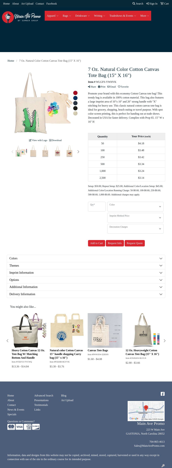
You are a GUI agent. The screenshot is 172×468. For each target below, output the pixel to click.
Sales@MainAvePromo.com (149, 445)
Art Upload (27, 3)
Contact (40, 3)
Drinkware (82, 16)
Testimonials (41, 404)
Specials (11, 414)
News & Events (15, 409)
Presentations (41, 400)
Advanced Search (43, 395)
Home (6, 3)
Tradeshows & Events (123, 16)
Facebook (51, 3)
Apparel (52, 16)
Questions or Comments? (21, 421)
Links (37, 409)
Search (138, 3)
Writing (99, 16)
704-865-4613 (157, 441)
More (144, 16)
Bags (67, 16)
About (15, 3)
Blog (63, 395)
